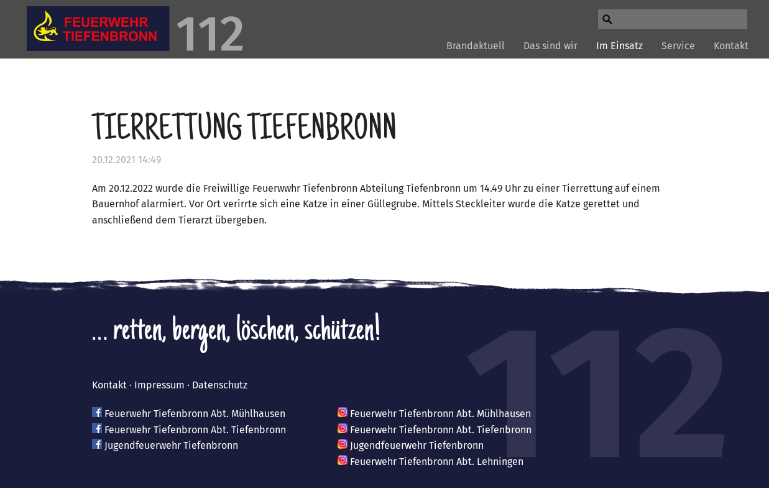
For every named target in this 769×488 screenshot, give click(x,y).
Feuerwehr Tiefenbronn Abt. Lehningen (436, 461)
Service (678, 46)
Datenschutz (219, 385)
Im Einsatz (619, 46)
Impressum (159, 385)
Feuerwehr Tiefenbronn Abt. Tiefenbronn (195, 430)
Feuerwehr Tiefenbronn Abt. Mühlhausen (194, 414)
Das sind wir (550, 46)
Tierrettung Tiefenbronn (244, 131)
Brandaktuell (475, 46)
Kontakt (731, 46)
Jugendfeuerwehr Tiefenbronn (171, 445)
